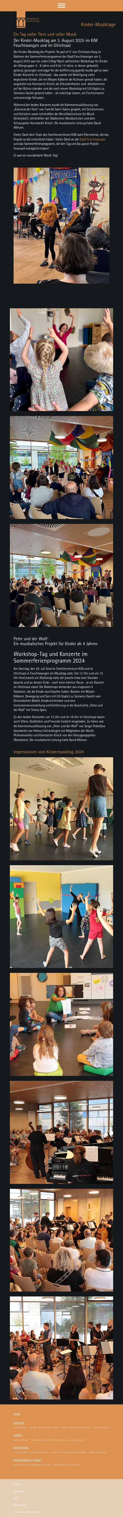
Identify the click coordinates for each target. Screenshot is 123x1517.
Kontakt (17, 1484)
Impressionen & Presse (27, 1461)
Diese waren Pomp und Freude (76, 1427)
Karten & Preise (21, 1440)
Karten (18, 1436)
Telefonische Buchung (59, 1440)
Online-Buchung (38, 1440)
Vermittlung (21, 1448)
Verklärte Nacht (101, 1427)
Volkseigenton (20, 1427)
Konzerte (19, 1423)
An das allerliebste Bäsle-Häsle (44, 1427)
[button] (61, 5)
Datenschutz (19, 1505)
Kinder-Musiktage (97, 1452)
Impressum (19, 1491)
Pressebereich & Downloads (66, 1465)
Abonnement (79, 1440)
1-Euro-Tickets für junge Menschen (30, 1452)
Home (17, 1415)
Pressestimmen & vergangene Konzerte (32, 1465)
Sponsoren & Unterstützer (26, 1512)
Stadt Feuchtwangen (93, 139)
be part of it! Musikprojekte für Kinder (68, 1452)
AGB (16, 1498)
